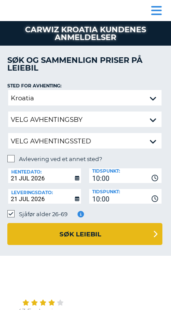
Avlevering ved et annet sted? (60, 158)
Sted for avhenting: (34, 86)
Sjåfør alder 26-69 (43, 214)
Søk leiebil (80, 234)
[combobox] (125, 175)
